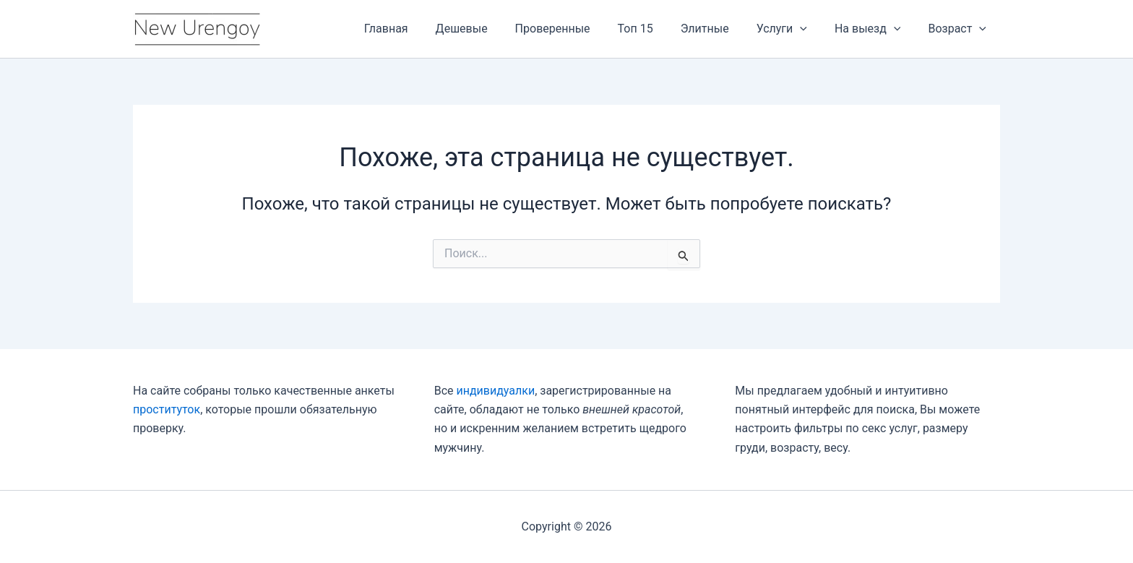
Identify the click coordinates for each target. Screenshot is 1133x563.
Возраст (959, 29)
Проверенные (576, 28)
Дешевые (490, 28)
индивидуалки (495, 390)
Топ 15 (655, 28)
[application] (811, 29)
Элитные (720, 28)
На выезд (874, 29)
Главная (419, 28)
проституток (166, 409)
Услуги (792, 29)
